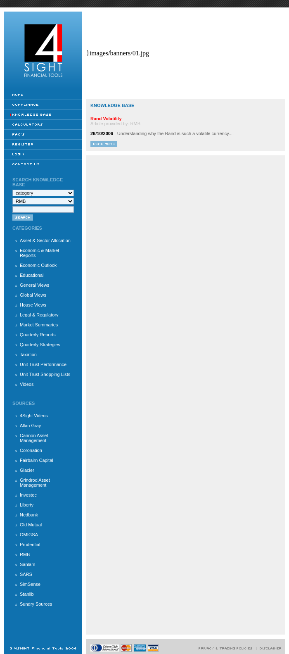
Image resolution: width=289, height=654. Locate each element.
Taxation (28, 354)
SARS (26, 574)
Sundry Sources (36, 604)
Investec (28, 494)
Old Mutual (31, 524)
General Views (34, 285)
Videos (26, 384)
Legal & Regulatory (39, 314)
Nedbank (29, 514)
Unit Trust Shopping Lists (45, 374)
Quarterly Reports (38, 334)
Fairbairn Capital (36, 460)
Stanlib (27, 594)
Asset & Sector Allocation (45, 240)
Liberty (26, 504)
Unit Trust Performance (43, 364)
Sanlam (27, 564)
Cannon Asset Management (34, 438)
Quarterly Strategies (40, 344)
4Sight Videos (34, 415)
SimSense (30, 584)
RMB (25, 554)
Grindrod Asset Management (35, 483)
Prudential (30, 544)
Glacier (27, 470)
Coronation (31, 450)
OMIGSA (29, 534)
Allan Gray (30, 425)
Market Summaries (39, 324)
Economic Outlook (38, 265)
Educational (32, 275)
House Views (33, 304)
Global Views (33, 295)
